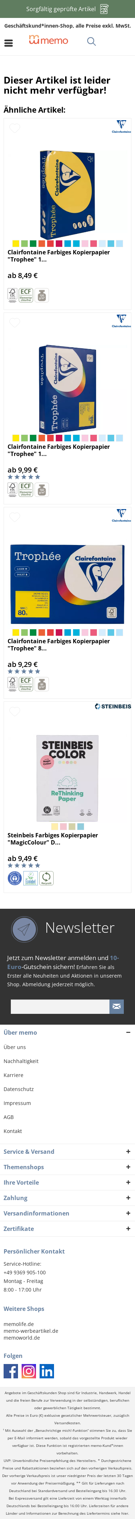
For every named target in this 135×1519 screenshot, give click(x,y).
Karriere (13, 1075)
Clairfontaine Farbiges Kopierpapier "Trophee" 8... (59, 645)
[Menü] (10, 43)
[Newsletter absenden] (116, 1007)
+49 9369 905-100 (25, 1272)
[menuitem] (10, 43)
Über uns (15, 1047)
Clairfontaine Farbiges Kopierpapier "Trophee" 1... (59, 256)
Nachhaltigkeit (21, 1061)
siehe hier (119, 1513)
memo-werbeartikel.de (31, 1330)
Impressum (17, 1103)
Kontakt (13, 1131)
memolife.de (19, 1324)
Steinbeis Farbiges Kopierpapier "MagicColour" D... (53, 839)
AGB (9, 1117)
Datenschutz (19, 1089)
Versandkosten (67, 1423)
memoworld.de (22, 1337)
